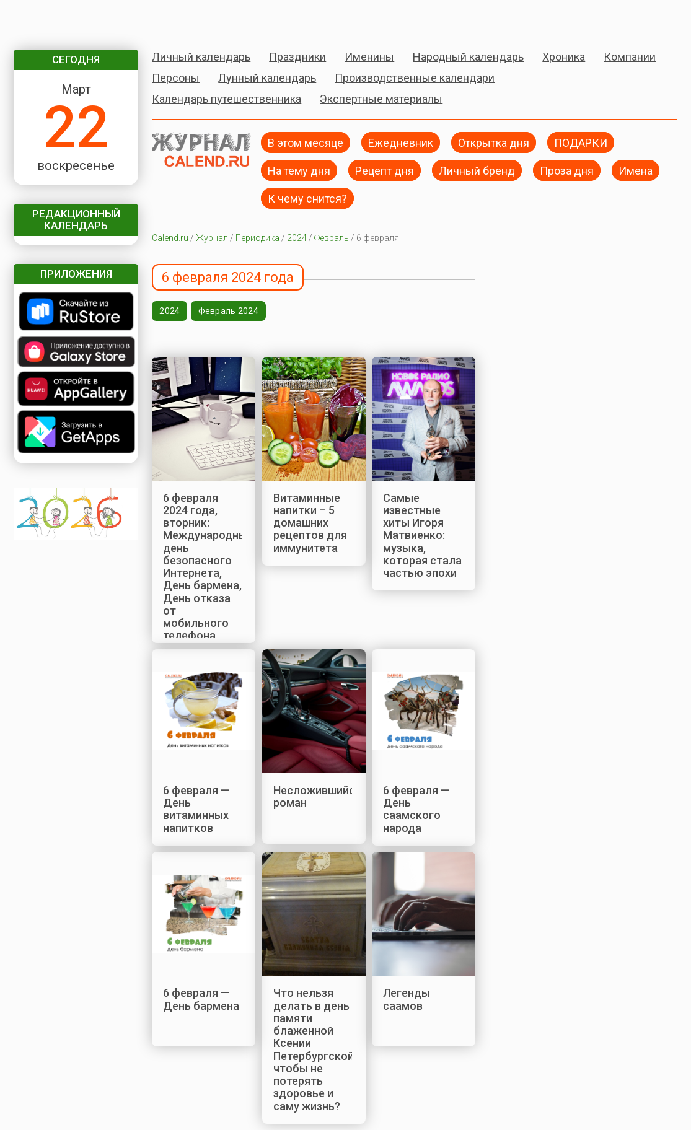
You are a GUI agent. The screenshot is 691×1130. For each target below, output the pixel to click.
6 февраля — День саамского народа (416, 809)
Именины (369, 56)
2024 (297, 238)
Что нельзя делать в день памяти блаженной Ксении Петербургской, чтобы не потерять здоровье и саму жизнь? (314, 1049)
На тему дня (299, 170)
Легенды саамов (406, 999)
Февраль (331, 238)
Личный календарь (201, 56)
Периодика (257, 238)
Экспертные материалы (381, 98)
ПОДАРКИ (580, 142)
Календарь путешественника (226, 98)
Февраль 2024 (228, 311)
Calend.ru (170, 238)
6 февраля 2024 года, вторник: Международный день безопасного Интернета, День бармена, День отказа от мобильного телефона (208, 566)
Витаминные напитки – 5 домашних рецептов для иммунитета (310, 522)
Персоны (176, 77)
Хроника (563, 56)
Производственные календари (415, 77)
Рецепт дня (384, 170)
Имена (635, 170)
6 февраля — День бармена (201, 999)
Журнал (212, 238)
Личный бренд (477, 170)
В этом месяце (305, 142)
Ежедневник (400, 142)
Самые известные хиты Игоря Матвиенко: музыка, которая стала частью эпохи (422, 535)
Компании (630, 56)
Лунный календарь (267, 77)
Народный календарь (468, 56)
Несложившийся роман (317, 796)
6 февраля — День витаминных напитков (196, 809)
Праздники (297, 56)
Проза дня (567, 170)
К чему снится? (307, 197)
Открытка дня (493, 142)
